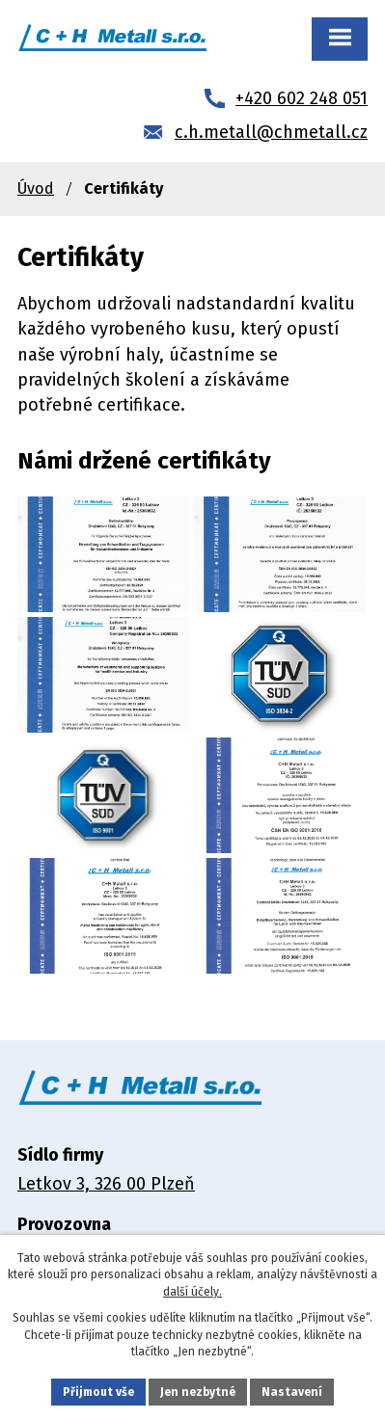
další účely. (192, 1292)
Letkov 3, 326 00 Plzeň (106, 1183)
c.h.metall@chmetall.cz (271, 132)
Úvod (35, 188)
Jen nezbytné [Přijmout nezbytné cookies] (197, 1392)
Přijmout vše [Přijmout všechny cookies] (98, 1392)
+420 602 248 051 (301, 98)
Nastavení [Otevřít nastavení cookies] (291, 1392)
